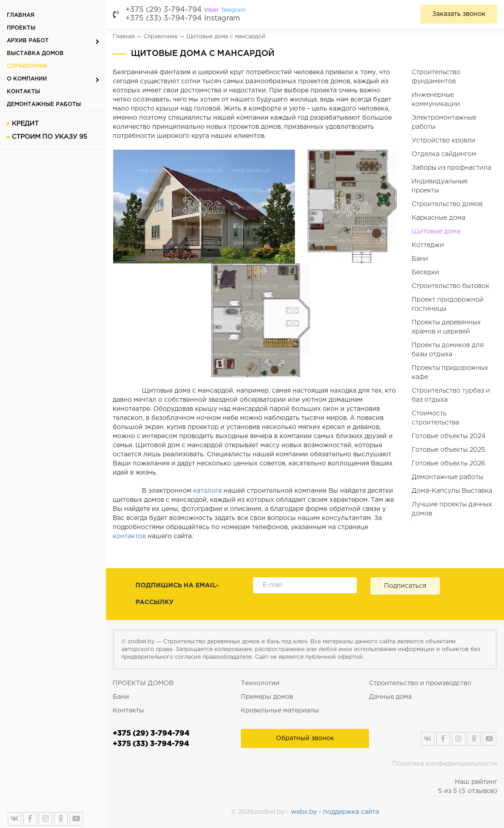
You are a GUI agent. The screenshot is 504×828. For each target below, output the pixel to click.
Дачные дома (390, 697)
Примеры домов (267, 697)
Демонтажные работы (44, 104)
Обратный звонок (305, 738)
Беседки (425, 272)
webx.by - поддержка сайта (335, 812)
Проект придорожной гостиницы (448, 304)
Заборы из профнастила (451, 168)
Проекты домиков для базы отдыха (448, 350)
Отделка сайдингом (444, 154)
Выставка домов (35, 53)
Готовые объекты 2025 (448, 450)
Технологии (260, 683)
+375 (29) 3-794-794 (185, 9)
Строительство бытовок (450, 286)
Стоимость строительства (435, 418)
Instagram (222, 18)
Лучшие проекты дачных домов (452, 509)
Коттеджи (428, 245)
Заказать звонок (458, 14)
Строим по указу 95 (49, 137)
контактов (129, 536)
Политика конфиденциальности (444, 764)
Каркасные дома (438, 218)
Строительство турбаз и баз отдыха (451, 395)
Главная (21, 15)
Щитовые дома (436, 231)
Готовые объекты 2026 (448, 463)
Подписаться (405, 586)
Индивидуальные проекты (440, 186)
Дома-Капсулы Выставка (452, 491)
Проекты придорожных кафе (450, 372)
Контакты (23, 91)
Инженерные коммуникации (436, 99)
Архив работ (28, 40)
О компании (27, 78)
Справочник (27, 66)
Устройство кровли (443, 140)
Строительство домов (447, 204)
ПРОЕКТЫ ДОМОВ (143, 683)
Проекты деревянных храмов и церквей (446, 327)
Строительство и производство (420, 683)
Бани (420, 259)
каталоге (207, 491)
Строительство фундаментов (436, 77)
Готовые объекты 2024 (448, 436)
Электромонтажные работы (444, 122)
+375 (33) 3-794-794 (163, 18)
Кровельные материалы (280, 710)
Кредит (25, 123)
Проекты (21, 27)
